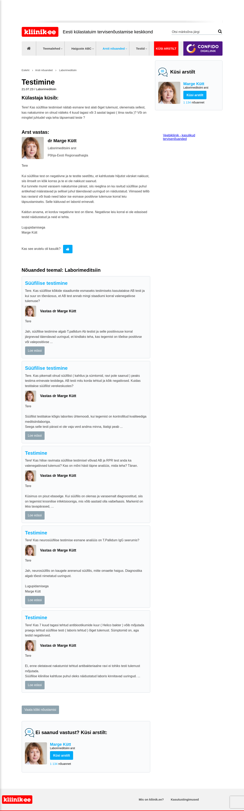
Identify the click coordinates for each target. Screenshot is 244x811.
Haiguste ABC (81, 48)
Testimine (36, 453)
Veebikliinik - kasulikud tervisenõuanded (179, 137)
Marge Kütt (201, 86)
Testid (140, 48)
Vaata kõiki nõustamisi (40, 709)
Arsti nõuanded (114, 48)
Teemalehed (51, 48)
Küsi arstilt (166, 48)
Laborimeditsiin (67, 70)
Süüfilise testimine (46, 283)
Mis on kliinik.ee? (151, 799)
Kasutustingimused (185, 799)
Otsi (220, 31)
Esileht (26, 70)
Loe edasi (35, 350)
